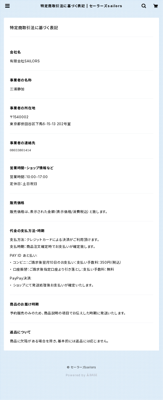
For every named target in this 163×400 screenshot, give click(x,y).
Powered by (81, 375)
